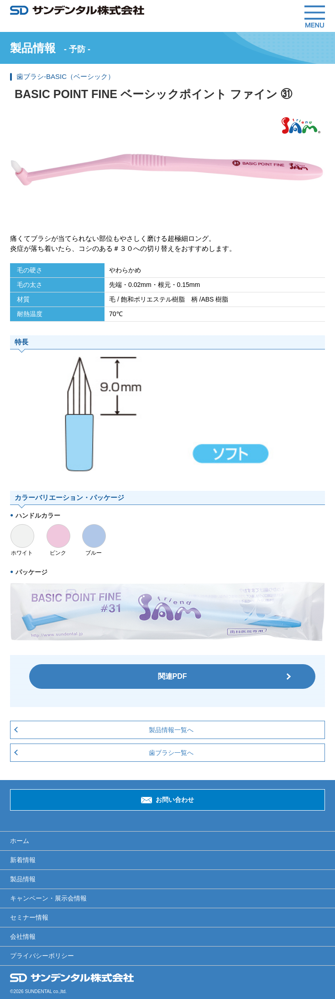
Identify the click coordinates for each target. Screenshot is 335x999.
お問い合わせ (175, 799)
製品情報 (23, 879)
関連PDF (172, 676)
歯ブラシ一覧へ (171, 752)
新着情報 (23, 860)
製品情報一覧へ (171, 730)
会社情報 (23, 936)
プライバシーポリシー (42, 955)
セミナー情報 (29, 917)
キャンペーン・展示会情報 (48, 898)
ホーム (19, 840)
